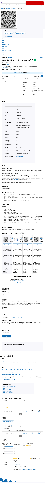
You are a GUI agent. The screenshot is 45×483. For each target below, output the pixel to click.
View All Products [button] (22, 285)
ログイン (16, 72)
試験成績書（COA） (9, 33)
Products (2, 8)
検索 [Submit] (7, 336)
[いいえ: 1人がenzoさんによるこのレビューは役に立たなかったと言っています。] (29, 463)
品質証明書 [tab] (13, 317)
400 (17, 105)
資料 (3, 48)
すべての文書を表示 (8, 36)
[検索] (42, 5)
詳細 (3, 42)
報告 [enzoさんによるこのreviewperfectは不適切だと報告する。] (34, 463)
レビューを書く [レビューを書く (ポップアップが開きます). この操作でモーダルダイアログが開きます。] (5, 67)
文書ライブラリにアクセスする (9, 349)
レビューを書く (39, 434)
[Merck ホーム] (6, 2)
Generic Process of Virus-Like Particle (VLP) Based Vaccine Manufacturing (19, 369)
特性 (3, 40)
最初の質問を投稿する (8, 418)
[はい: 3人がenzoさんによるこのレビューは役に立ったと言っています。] (24, 463)
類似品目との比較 (5, 44)
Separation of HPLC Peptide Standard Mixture (12, 361)
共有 (41, 57)
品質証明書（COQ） (20, 33)
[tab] (3, 8)
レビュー (4, 55)
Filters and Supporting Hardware (9, 372)
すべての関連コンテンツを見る (8, 379)
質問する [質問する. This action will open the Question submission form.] (10, 67)
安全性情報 (4, 46)
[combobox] (22, 5)
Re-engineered (19, 156)
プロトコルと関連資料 (6, 50)
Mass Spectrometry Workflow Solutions (11, 374)
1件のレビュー (14, 408)
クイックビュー (7, 245)
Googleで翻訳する (16, 458)
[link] (6, 408)
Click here (15, 179)
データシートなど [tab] (20, 317)
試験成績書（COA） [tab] (6, 317)
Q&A (3, 52)
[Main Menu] (1, 2)
